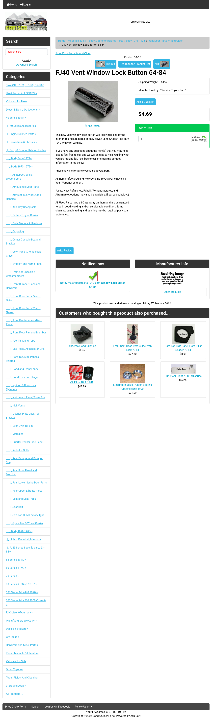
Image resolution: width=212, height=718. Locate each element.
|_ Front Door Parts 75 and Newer (23, 310)
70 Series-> (12, 576)
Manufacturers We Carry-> (21, 620)
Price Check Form (15, 706)
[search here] (26, 51)
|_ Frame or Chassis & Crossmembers (20, 274)
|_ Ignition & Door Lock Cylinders (21, 387)
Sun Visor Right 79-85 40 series (183, 376)
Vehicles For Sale (16, 661)
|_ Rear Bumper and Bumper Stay (24, 460)
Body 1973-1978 (135, 40)
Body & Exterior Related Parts (106, 40)
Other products (172, 291)
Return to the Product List (135, 64)
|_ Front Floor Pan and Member (26, 332)
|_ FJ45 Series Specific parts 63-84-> (25, 549)
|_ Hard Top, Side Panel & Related (22, 358)
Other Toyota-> (14, 669)
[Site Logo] (37, 22)
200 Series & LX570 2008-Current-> (26, 602)
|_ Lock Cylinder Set (19, 425)
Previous (105, 64)
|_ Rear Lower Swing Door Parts (26, 482)
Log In (25, 4)
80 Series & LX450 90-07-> (21, 584)
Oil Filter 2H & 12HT (81, 382)
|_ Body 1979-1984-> (19, 531)
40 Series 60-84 (77, 40)
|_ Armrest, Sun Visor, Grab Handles (23, 196)
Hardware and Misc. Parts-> (22, 645)
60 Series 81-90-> (16, 567)
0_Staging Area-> (16, 685)
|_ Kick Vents (15, 405)
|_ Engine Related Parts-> (21, 134)
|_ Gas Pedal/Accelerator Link (25, 348)
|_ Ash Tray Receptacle (21, 207)
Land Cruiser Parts (104, 716)
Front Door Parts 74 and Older (165, 40)
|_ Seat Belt (14, 507)
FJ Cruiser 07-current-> (19, 612)
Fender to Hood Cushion (82, 346)
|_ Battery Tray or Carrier (22, 215)
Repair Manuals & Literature (22, 653)
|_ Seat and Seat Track (21, 498)
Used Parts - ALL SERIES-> (21, 93)
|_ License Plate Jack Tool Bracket (23, 415)
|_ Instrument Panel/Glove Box (25, 397)
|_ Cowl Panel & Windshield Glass (23, 253)
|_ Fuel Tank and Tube (20, 340)
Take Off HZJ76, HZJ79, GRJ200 (25, 85)
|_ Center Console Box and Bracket (23, 241)
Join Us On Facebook (57, 706)
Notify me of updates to (92, 281)
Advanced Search (26, 64)
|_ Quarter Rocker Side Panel (24, 442)
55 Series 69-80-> (16, 559)
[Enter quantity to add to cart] (164, 139)
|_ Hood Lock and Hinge (22, 377)
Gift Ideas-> (12, 636)
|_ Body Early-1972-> (19, 158)
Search (35, 706)
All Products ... (14, 693)
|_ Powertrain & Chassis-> (21, 142)
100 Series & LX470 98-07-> (22, 592)
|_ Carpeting (15, 231)
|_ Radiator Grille (17, 450)
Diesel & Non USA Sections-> (23, 109)
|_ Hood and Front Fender (22, 369)
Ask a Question (145, 101)
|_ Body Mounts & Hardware (24, 223)
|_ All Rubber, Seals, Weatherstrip (19, 176)
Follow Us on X (83, 706)
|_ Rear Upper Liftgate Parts (24, 490)
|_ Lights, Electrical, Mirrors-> (23, 539)
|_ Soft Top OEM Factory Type (25, 515)
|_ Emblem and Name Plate (24, 263)
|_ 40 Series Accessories (21, 125)
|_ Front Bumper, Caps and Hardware (23, 286)
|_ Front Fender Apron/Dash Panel (24, 322)
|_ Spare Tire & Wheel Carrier (24, 523)
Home (12, 4)
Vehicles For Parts (16, 101)
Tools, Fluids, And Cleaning (21, 677)
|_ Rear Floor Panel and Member (21, 472)
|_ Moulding (14, 434)
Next (162, 64)
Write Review (64, 250)
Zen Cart (135, 716)
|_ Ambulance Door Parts (22, 186)
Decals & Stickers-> (17, 628)
